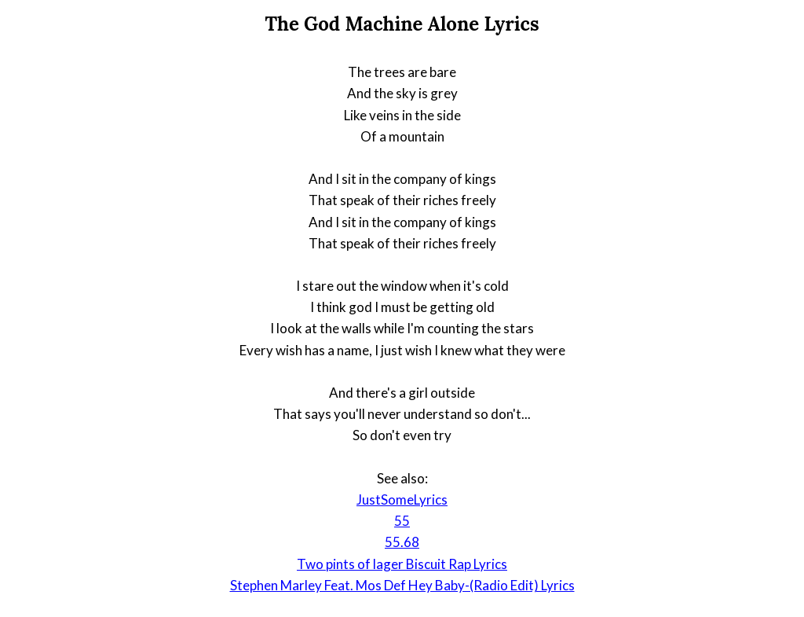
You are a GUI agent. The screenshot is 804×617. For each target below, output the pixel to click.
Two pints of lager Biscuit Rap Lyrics (402, 564)
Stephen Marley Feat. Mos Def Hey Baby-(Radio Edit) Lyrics (402, 585)
